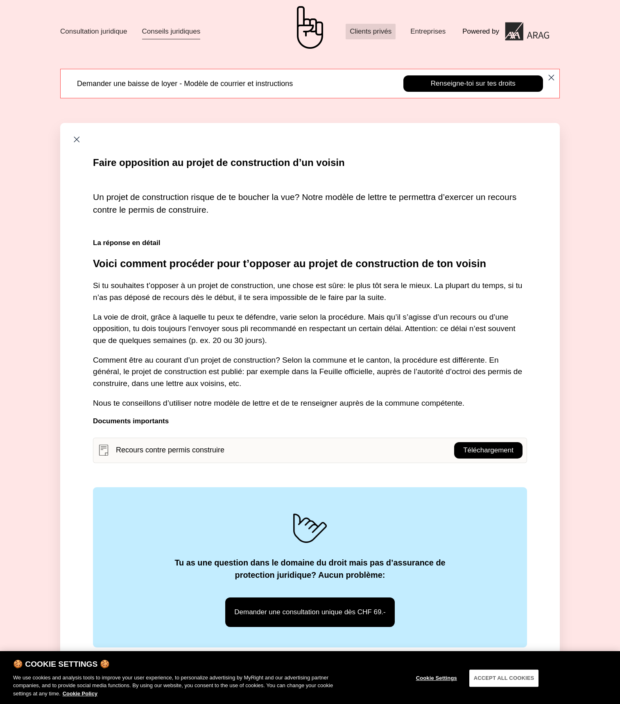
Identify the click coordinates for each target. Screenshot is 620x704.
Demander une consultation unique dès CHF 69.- (310, 612)
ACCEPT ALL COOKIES (504, 681)
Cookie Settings (436, 681)
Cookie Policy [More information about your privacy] (80, 697)
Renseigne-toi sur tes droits (473, 83)
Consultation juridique (93, 31)
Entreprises (428, 31)
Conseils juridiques (171, 31)
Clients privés (370, 31)
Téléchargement (488, 450)
